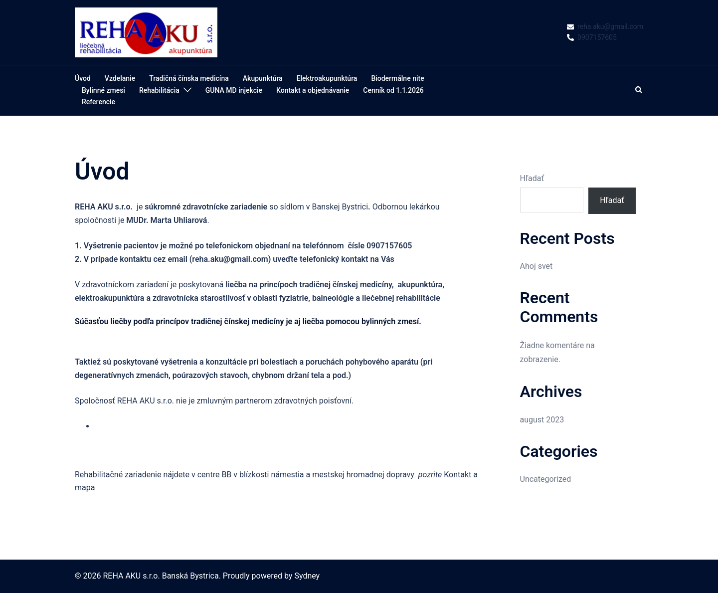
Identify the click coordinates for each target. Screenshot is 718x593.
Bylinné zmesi (103, 90)
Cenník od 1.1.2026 (393, 90)
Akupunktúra (263, 78)
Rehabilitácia (159, 90)
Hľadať (532, 178)
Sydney (307, 576)
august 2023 (542, 419)
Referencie (98, 102)
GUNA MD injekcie (233, 90)
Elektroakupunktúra (327, 78)
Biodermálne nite (397, 78)
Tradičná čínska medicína (189, 78)
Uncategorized (545, 479)
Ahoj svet (536, 266)
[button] (639, 90)
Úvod (83, 78)
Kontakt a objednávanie (312, 90)
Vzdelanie (120, 78)
